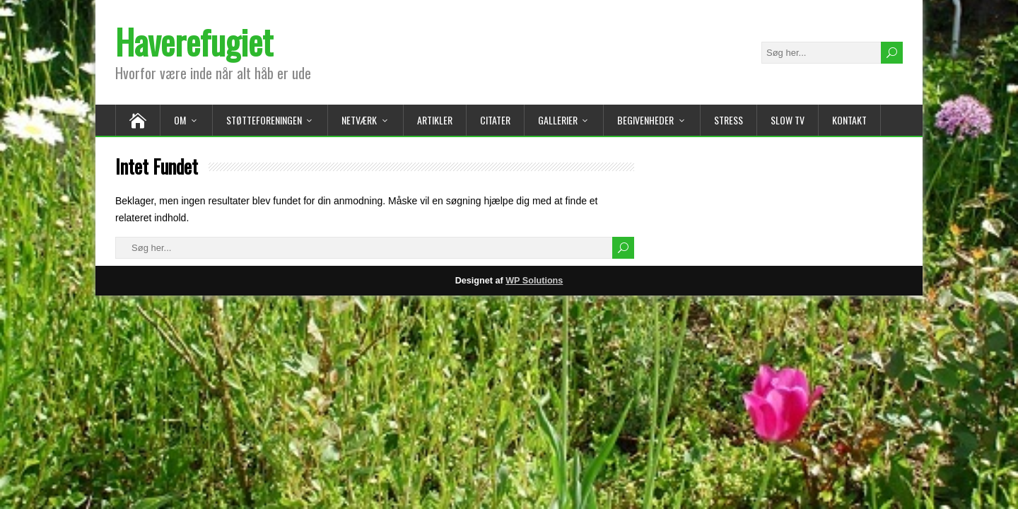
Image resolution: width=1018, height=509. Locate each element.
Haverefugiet (194, 41)
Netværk (359, 119)
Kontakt (849, 119)
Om (180, 119)
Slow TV (788, 119)
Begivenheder (645, 119)
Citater (495, 119)
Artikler (434, 119)
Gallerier (558, 119)
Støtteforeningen (264, 119)
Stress (728, 119)
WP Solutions (534, 281)
